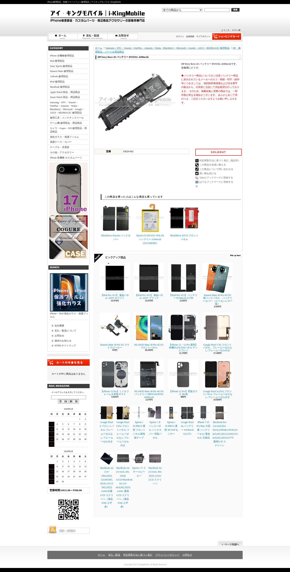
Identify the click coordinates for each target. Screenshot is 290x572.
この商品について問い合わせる (216, 169)
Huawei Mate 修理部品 (61, 71)
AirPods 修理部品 (59, 76)
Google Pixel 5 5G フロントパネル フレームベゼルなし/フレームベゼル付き (217, 332)
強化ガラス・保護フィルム (64, 136)
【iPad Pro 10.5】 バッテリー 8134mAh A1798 (183, 281)
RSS (62, 531)
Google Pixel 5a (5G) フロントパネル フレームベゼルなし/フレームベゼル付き (217, 379)
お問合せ (123, 36)
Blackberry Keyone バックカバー (116, 222)
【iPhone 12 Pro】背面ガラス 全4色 (183, 377)
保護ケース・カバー (61, 142)
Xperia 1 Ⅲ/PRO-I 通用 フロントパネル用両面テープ (139, 422)
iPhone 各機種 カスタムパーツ (66, 157)
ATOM (71, 531)
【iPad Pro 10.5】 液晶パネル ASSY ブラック (149, 281)
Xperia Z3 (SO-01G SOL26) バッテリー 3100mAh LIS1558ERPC (150, 224)
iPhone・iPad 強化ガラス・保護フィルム (69, 295)
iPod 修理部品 (57, 81)
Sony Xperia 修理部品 (61, 66)
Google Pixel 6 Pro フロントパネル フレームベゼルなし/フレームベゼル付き (123, 426)
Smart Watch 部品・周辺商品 (65, 97)
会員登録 (190, 36)
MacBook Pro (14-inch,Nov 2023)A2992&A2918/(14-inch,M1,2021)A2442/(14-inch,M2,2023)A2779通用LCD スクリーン (225, 426)
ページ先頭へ (230, 544)
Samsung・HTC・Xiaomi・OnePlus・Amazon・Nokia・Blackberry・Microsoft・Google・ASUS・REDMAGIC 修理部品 (67, 107)
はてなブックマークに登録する (216, 181)
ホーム (63, 36)
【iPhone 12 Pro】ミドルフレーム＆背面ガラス (115, 377)
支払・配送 (114, 554)
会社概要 (59, 325)
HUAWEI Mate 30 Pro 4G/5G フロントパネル (149, 331)
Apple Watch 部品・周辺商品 (65, 92)
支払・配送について (93, 36)
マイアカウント (203, 36)
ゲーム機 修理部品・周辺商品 (66, 123)
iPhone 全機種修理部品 (62, 55)
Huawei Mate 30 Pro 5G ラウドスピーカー (115, 331)
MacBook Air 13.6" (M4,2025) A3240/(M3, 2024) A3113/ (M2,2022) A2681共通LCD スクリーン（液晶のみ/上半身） (107, 479)
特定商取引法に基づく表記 (137, 554)
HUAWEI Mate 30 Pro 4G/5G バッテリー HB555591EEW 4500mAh (149, 379)
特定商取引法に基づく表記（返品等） (219, 160)
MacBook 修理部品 (60, 86)
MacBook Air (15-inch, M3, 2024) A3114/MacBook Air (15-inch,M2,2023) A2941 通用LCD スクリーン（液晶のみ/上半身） (124, 479)
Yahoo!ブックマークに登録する (216, 177)
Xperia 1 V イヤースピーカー (139, 464)
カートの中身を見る (68, 362)
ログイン (180, 36)
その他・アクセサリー (62, 152)
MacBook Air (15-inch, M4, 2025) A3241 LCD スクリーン (155, 468)
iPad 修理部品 (57, 60)
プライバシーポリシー (167, 554)
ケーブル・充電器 (59, 147)
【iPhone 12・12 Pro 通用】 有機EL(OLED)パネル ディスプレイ (183, 332)
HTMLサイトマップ (65, 345)
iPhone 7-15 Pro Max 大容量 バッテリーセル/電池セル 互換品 (203, 422)
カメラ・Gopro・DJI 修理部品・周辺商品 (68, 130)
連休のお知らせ (63, 340)
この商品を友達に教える (212, 164)
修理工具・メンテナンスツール (67, 117)
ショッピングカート (226, 36)
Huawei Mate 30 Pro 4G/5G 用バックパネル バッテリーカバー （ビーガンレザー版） (217, 284)
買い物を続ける (207, 173)
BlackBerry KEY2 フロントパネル (184, 222)
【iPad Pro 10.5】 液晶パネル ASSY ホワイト (115, 281)
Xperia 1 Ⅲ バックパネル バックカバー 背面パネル (155, 422)
